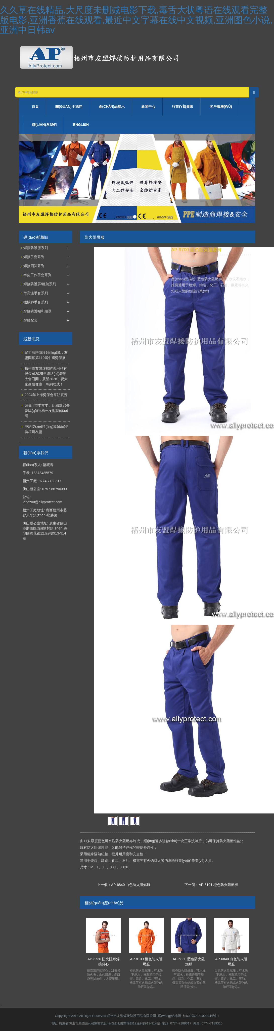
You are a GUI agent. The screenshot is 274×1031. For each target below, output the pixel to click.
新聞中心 (148, 106)
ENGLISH (81, 125)
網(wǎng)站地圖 (169, 1016)
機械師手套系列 (35, 302)
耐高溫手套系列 (35, 293)
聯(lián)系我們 (44, 125)
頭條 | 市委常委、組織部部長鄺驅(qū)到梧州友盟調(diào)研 (47, 410)
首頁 (35, 106)
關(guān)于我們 (68, 106)
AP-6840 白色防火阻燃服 (130, 885)
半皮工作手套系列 (37, 275)
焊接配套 (30, 320)
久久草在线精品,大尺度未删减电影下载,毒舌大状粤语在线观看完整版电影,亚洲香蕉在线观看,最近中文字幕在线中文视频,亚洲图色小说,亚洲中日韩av (136, 20)
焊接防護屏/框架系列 (39, 284)
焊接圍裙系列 (33, 266)
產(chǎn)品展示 (112, 106)
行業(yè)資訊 (182, 106)
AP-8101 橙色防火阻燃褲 (218, 885)
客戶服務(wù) (221, 106)
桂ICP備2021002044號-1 (201, 1016)
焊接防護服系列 (35, 248)
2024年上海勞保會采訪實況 (46, 395)
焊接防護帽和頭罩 (37, 311)
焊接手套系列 (33, 257)
